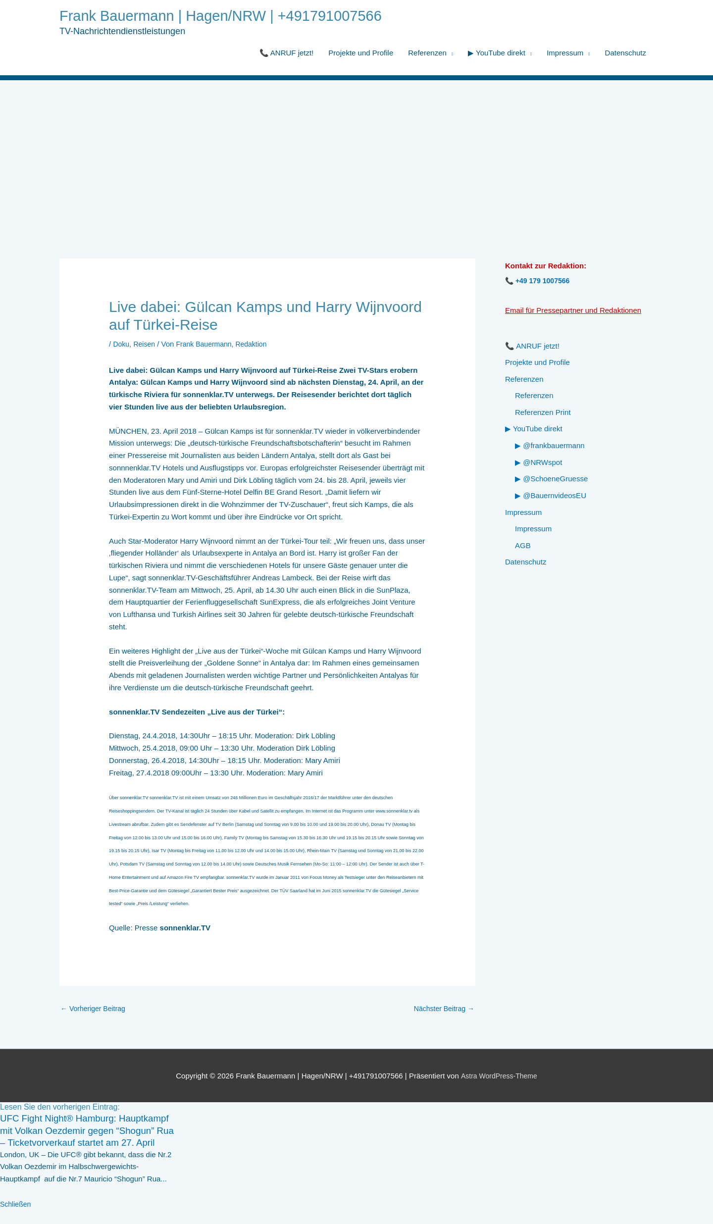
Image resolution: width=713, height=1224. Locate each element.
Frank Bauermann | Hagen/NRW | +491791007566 (232, 16)
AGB (523, 547)
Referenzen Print (543, 413)
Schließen (16, 1218)
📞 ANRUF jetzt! (286, 54)
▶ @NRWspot (538, 463)
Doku (121, 345)
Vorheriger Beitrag (95, 1010)
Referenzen (427, 54)
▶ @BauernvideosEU (550, 497)
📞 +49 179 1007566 (539, 281)
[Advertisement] (356, 155)
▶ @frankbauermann (550, 447)
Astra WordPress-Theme (499, 1077)
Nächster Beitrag (441, 1010)
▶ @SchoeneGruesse (551, 480)
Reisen (146, 345)
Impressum (565, 54)
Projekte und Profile (360, 54)
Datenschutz (625, 54)
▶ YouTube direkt (496, 54)
